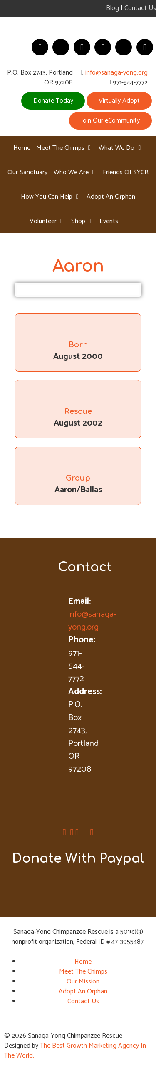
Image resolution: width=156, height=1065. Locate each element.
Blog (112, 8)
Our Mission (83, 981)
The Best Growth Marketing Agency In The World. (75, 1050)
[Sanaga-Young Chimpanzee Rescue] (78, 26)
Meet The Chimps (83, 971)
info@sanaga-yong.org (116, 72)
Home (83, 961)
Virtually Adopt (119, 100)
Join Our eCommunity (110, 120)
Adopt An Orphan (83, 991)
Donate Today (53, 100)
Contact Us (140, 8)
